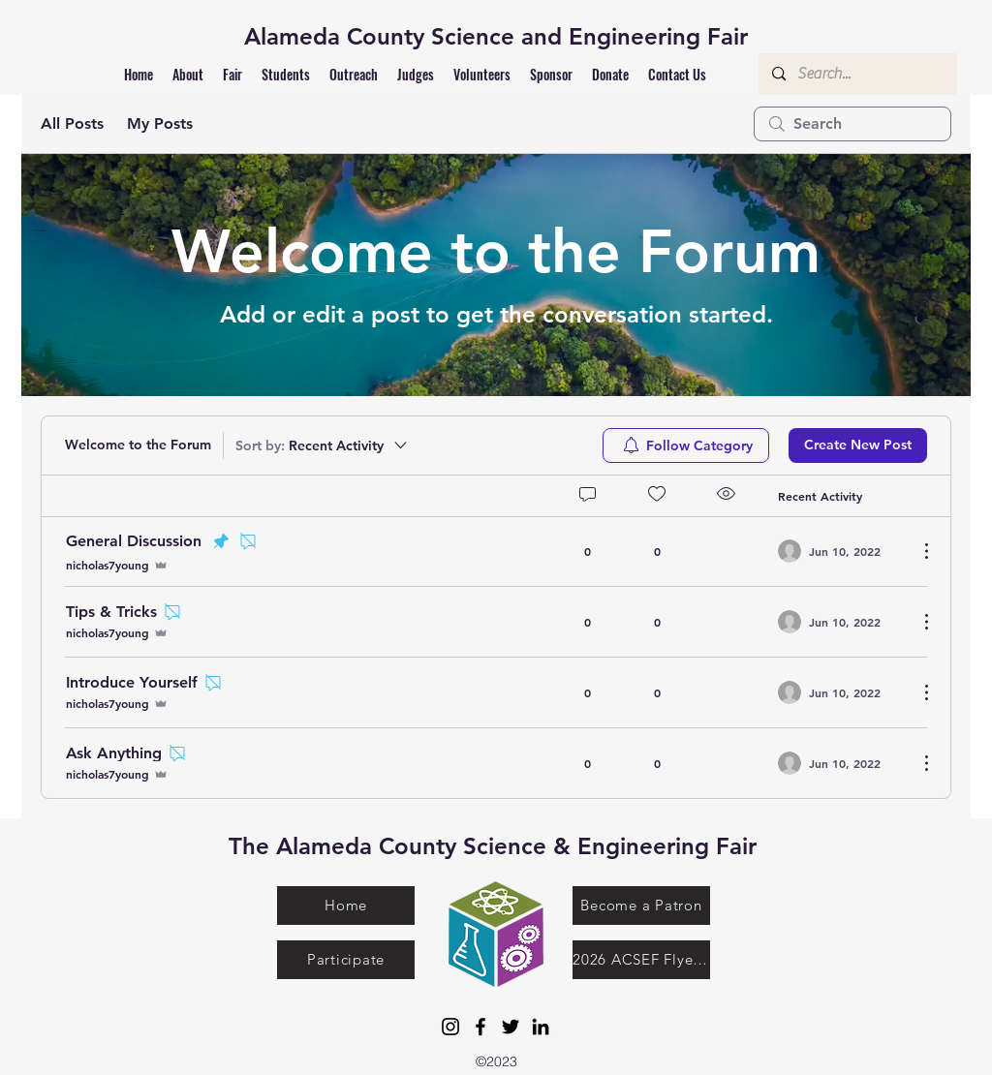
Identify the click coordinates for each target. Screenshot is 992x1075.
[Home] (346, 905)
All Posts (72, 123)
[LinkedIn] (540, 1026)
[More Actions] (916, 551)
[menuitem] (686, 445)
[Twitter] (510, 1026)
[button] (188, 74)
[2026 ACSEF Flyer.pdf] (641, 959)
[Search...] (856, 74)
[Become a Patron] (641, 905)
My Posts (160, 123)
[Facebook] (480, 1026)
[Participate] (346, 959)
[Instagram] (450, 1026)
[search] (852, 124)
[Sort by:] (322, 445)
